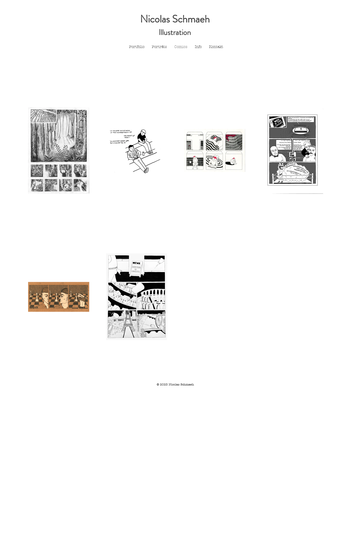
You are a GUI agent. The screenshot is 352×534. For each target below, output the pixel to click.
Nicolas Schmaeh (175, 19)
